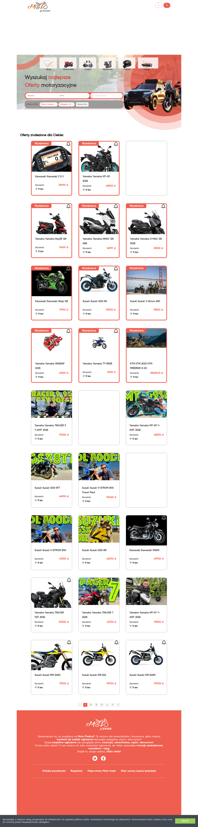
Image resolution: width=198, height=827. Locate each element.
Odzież (129, 63)
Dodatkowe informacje (67, 823)
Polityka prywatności (54, 772)
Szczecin (39, 186)
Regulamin (77, 772)
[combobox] (41, 96)
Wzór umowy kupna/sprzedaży (138, 772)
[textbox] (41, 96)
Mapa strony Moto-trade (101, 772)
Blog (48, 63)
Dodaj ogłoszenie (132, 5)
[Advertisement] (99, 31)
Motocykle (68, 63)
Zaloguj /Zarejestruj (157, 5)
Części (89, 63)
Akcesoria (109, 63)
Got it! (183, 821)
